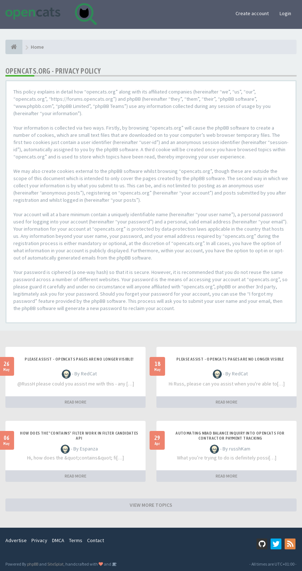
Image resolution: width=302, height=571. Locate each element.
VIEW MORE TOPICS (151, 505)
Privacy (39, 540)
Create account (252, 13)
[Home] (13, 47)
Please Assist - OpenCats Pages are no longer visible (230, 359)
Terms (75, 540)
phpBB (32, 564)
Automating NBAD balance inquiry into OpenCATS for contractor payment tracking (230, 436)
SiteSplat (55, 564)
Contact (95, 540)
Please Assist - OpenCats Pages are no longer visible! (79, 359)
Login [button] (285, 13)
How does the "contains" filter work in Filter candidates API (79, 436)
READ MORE (75, 402)
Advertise (16, 540)
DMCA (58, 540)
